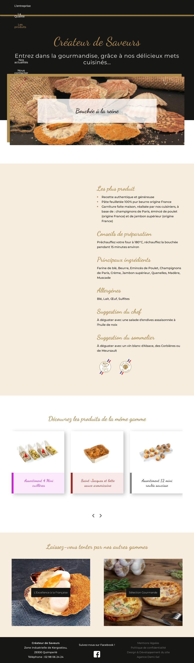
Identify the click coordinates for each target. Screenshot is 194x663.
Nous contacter (155, 6)
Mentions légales (148, 643)
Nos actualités (126, 6)
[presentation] (93, 515)
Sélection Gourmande (143, 592)
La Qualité (48, 6)
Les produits (72, 6)
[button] (71, 6)
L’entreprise (25, 6)
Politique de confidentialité (148, 647)
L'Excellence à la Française (51, 592)
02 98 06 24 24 (53, 657)
